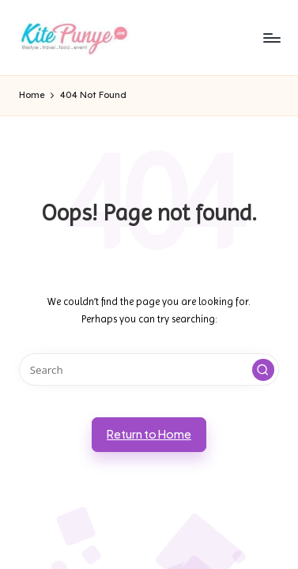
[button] (263, 370)
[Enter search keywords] (149, 369)
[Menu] (271, 37)
